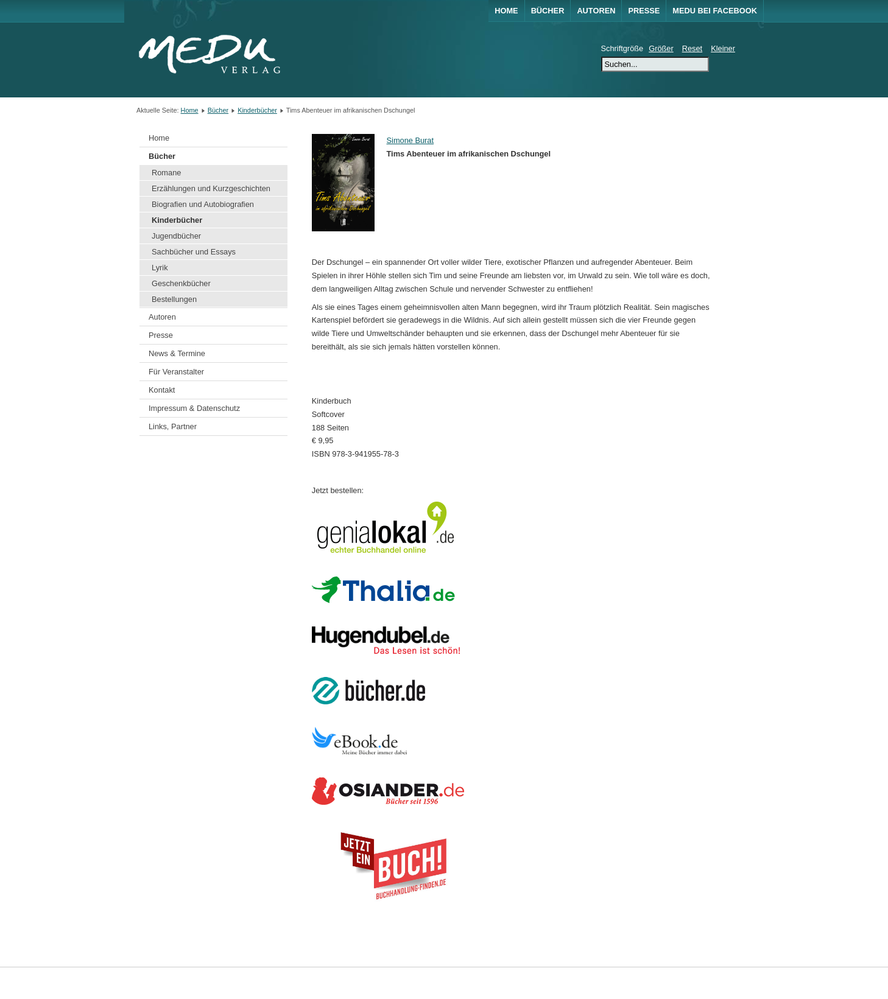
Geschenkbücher (181, 283)
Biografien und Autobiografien (203, 204)
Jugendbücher (176, 235)
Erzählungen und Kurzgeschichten (211, 188)
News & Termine (177, 353)
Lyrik (160, 267)
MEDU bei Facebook (714, 10)
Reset (692, 48)
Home (506, 10)
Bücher (548, 10)
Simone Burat (410, 140)
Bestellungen (174, 299)
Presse (644, 10)
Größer (661, 48)
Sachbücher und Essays (194, 251)
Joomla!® (741, 982)
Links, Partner (173, 426)
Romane (166, 172)
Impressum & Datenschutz (194, 408)
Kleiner (723, 48)
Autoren (596, 10)
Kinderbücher (257, 110)
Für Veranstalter (176, 371)
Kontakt (162, 389)
